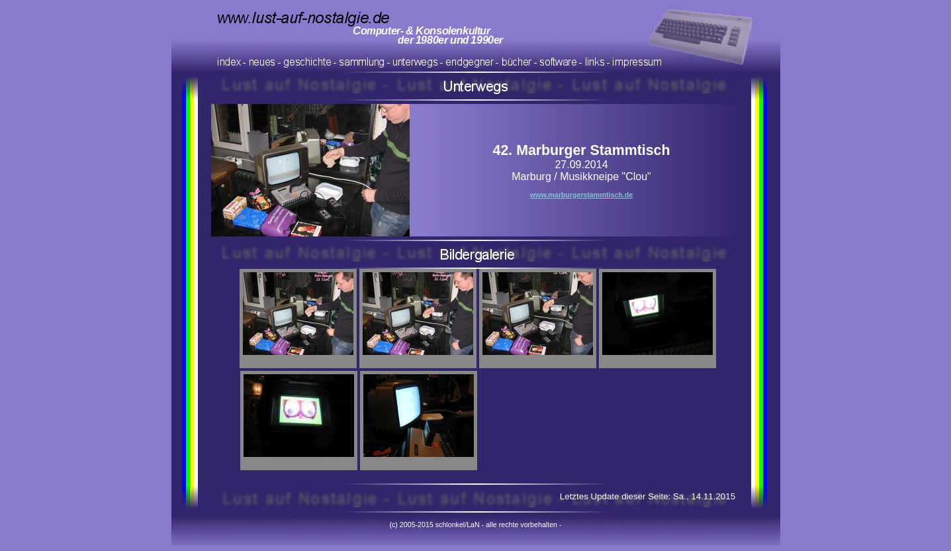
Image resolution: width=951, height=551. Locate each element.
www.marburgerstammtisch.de (581, 195)
